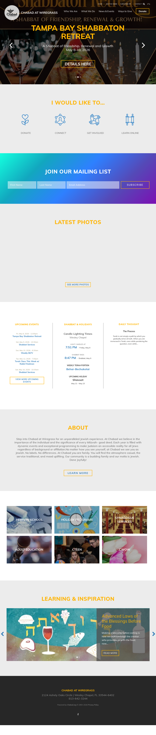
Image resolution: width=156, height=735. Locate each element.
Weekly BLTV (27, 353)
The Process (129, 331)
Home (100, 4)
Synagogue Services (124, 519)
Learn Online (130, 132)
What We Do (88, 11)
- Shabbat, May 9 (78, 358)
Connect (60, 132)
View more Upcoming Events (27, 380)
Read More (110, 653)
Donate (142, 11)
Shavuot (78, 380)
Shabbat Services (27, 344)
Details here (78, 64)
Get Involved (95, 132)
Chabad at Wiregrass (39, 12)
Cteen (77, 549)
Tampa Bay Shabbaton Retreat (27, 336)
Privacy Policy (93, 705)
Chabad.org (71, 705)
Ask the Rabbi (111, 4)
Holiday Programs (77, 520)
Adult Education (29, 549)
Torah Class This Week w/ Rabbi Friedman (27, 362)
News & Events (106, 11)
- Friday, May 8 (78, 348)
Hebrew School (29, 520)
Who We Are (70, 11)
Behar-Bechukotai (78, 369)
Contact (138, 4)
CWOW (124, 549)
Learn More (78, 473)
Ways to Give (125, 11)
